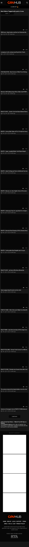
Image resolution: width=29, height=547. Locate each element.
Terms (24, 521)
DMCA (5, 523)
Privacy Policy (20, 523)
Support (18, 521)
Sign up (9, 521)
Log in (13, 521)
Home (4, 521)
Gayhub (12, 533)
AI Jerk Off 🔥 (14, 6)
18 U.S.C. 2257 (12, 523)
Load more (14, 416)
